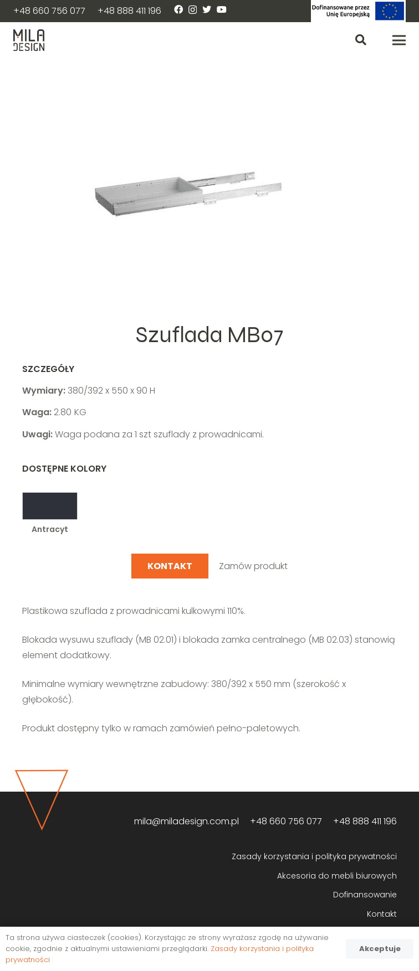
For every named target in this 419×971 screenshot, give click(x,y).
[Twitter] (206, 9)
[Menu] (399, 40)
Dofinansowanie (365, 894)
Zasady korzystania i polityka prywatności (314, 856)
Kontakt (382, 914)
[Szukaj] (361, 40)
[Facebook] (178, 9)
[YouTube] (222, 9)
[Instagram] (192, 10)
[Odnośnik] (358, 11)
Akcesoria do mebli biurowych (337, 875)
